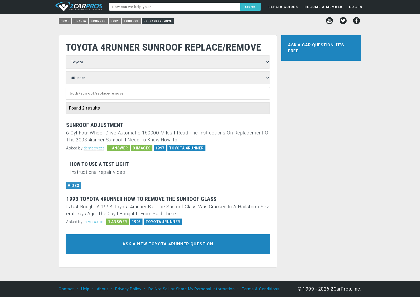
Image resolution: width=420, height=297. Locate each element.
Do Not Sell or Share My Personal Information (191, 289)
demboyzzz (94, 148)
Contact (66, 289)
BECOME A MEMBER (324, 7)
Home (65, 21)
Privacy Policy (128, 289)
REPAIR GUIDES (283, 7)
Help (85, 289)
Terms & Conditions (260, 289)
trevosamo (94, 222)
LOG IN (356, 7)
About (102, 289)
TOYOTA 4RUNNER (186, 148)
